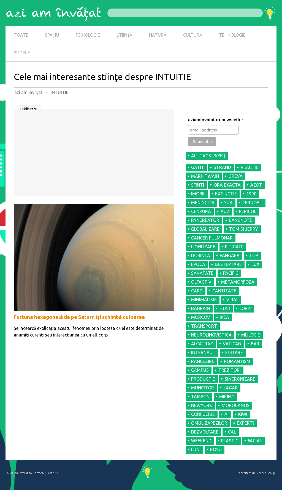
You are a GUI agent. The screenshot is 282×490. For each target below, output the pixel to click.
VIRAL (232, 299)
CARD (197, 290)
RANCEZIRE (202, 361)
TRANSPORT (204, 326)
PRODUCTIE (203, 378)
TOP (253, 255)
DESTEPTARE (228, 264)
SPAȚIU (52, 35)
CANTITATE (224, 290)
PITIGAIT (234, 246)
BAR (255, 343)
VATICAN (232, 343)
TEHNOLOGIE (232, 35)
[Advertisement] (94, 154)
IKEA (224, 317)
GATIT (197, 167)
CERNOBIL (252, 202)
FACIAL (255, 440)
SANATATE (202, 273)
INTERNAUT (203, 352)
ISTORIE (22, 52)
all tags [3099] (208, 155)
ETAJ (224, 308)
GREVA (236, 176)
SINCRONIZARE (240, 378)
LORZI (245, 308)
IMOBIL (198, 193)
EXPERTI (245, 423)
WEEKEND (201, 440)
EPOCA (198, 264)
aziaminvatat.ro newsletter (215, 119)
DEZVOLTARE (204, 431)
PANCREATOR (205, 220)
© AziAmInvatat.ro (19, 473)
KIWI (242, 414)
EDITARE (234, 352)
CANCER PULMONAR (212, 237)
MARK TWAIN (205, 176)
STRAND (222, 167)
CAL (232, 431)
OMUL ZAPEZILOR (209, 423)
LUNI (195, 449)
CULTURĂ (192, 35)
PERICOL (247, 211)
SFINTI (197, 184)
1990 (251, 193)
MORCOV (200, 317)
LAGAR (231, 387)
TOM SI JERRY (243, 229)
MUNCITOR (202, 387)
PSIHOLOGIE (88, 35)
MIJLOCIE (250, 334)
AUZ (225, 211)
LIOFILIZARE (203, 246)
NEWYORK (201, 405)
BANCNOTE (240, 220)
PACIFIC (230, 273)
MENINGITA (203, 202)
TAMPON (200, 396)
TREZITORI (229, 370)
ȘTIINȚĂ (124, 35)
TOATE (21, 35)
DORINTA (200, 255)
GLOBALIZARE (205, 229)
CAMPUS (200, 370)
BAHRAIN (200, 308)
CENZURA (201, 211)
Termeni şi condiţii (45, 473)
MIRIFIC (226, 396)
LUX (255, 264)
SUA (228, 202)
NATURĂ (158, 35)
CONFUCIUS (203, 414)
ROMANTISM (237, 361)
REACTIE (249, 167)
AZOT (256, 184)
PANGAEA (230, 255)
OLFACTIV (201, 281)
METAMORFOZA (237, 281)
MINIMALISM (204, 299)
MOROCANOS (236, 405)
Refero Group (265, 473)
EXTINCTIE (226, 193)
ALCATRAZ (202, 343)
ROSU (216, 449)
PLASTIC (229, 440)
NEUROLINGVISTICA (211, 334)
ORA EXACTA (227, 184)
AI (226, 414)
